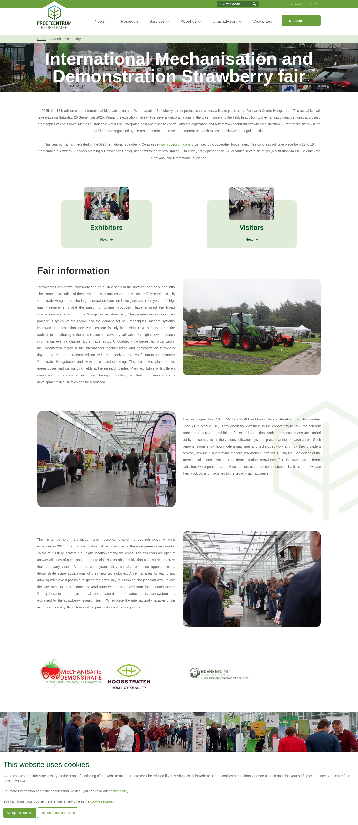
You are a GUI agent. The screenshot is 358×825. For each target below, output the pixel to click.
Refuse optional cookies (58, 813)
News (100, 21)
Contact (296, 4)
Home (41, 39)
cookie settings (101, 801)
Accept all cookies (20, 813)
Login (296, 20)
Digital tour (263, 21)
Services (157, 21)
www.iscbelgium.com (174, 144)
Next (103, 239)
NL (312, 4)
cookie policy (118, 791)
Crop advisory (225, 21)
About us (189, 21)
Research (129, 21)
